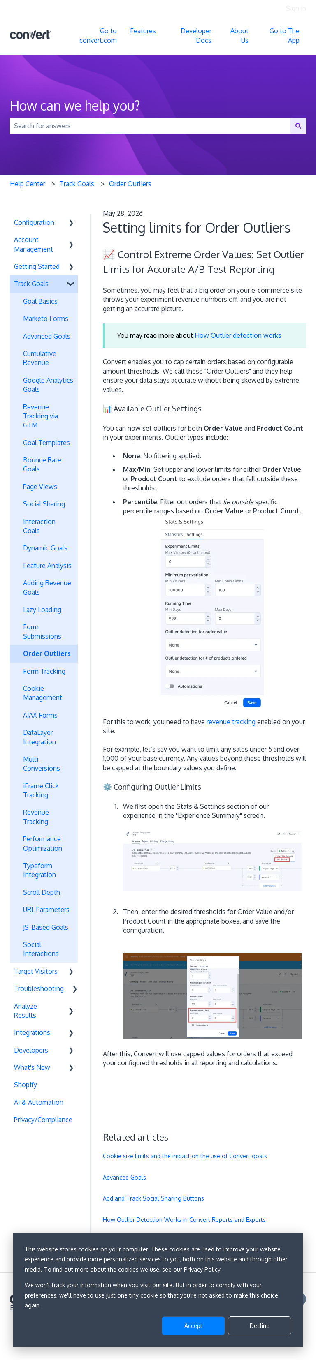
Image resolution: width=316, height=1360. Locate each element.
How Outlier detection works (238, 335)
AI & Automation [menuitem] (38, 1102)
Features (143, 31)
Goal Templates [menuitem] (46, 443)
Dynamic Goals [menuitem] (45, 548)
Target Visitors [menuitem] (36, 971)
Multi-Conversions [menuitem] (41, 763)
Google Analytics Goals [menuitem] (48, 384)
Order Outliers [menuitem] (47, 653)
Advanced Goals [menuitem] (46, 336)
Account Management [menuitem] (33, 244)
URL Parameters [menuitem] (46, 909)
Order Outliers (130, 184)
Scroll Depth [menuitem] (41, 892)
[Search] (298, 126)
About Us (239, 35)
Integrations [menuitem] (32, 1032)
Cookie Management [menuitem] (42, 693)
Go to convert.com (98, 35)
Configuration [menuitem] (34, 222)
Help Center (27, 184)
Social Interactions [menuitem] (41, 949)
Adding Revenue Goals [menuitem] (47, 587)
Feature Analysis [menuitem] (47, 565)
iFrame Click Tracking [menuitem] (41, 790)
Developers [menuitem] (31, 1050)
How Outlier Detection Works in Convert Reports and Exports (184, 1219)
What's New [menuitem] (32, 1067)
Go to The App (285, 35)
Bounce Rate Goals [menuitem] (42, 464)
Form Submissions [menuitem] (42, 631)
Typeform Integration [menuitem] (39, 870)
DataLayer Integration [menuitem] (39, 737)
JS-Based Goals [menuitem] (45, 927)
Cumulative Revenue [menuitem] (39, 358)
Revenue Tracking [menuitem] (36, 816)
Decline (260, 1325)
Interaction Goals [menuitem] (39, 526)
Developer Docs (196, 35)
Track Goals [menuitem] (31, 283)
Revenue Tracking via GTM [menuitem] (40, 416)
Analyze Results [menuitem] (25, 1010)
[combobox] (150, 126)
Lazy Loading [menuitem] (42, 609)
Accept (193, 1325)
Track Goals (77, 184)
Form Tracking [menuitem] (44, 671)
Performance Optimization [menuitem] (42, 843)
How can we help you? (75, 105)
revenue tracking (231, 722)
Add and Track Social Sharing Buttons (153, 1198)
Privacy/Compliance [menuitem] (43, 1119)
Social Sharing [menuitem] (44, 504)
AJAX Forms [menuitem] (40, 715)
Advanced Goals (124, 1177)
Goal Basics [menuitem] (40, 301)
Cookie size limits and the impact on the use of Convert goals (185, 1155)
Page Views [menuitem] (40, 487)
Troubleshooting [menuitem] (39, 988)
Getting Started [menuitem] (37, 266)
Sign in (296, 8)
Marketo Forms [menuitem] (45, 318)
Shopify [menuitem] (25, 1085)
